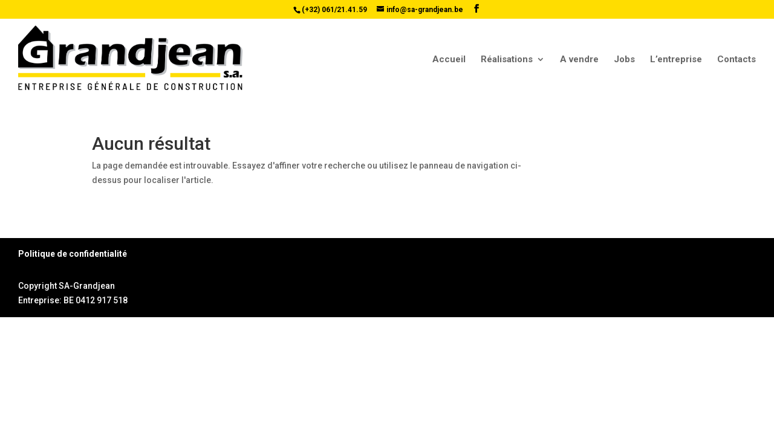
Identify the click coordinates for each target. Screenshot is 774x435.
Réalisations (507, 60)
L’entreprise (676, 60)
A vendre (579, 60)
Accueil (449, 60)
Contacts (736, 60)
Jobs (624, 60)
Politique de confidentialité (72, 254)
